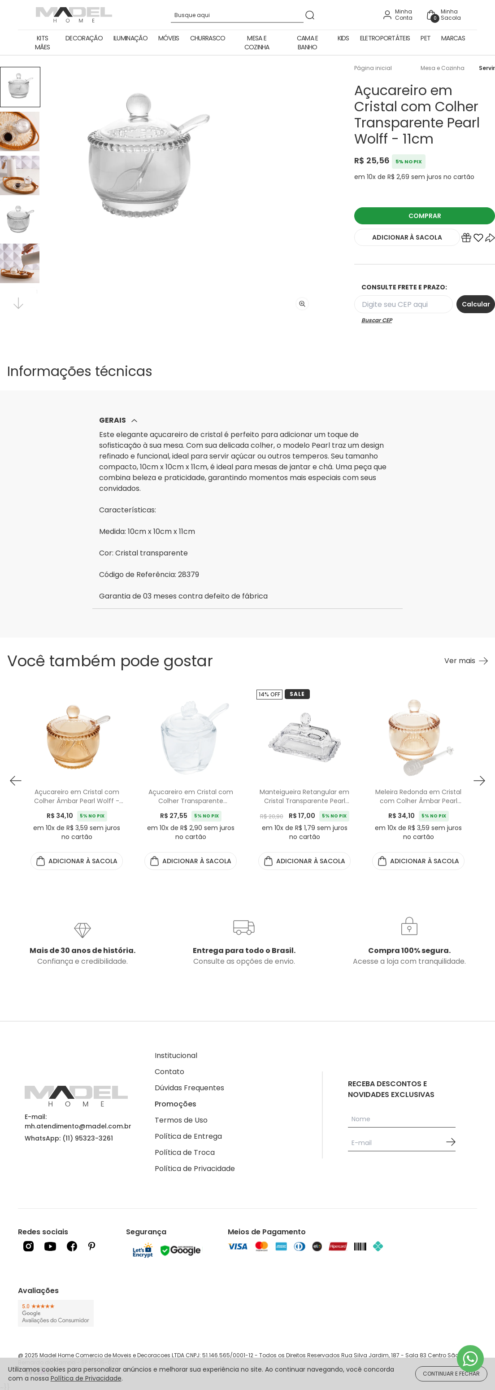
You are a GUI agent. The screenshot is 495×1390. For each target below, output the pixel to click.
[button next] (479, 780)
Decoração (84, 38)
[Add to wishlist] (478, 239)
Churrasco (208, 38)
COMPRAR (424, 215)
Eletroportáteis (385, 38)
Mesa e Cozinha (256, 43)
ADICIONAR (407, 237)
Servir (487, 68)
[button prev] (15, 780)
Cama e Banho (307, 43)
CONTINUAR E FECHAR (451, 1373)
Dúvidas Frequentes (189, 1088)
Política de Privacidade (195, 1168)
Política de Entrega (188, 1136)
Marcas (453, 38)
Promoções (175, 1104)
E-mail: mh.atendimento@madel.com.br (78, 1121)
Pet (425, 38)
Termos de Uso (181, 1120)
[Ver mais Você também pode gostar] (466, 661)
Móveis (168, 38)
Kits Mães (42, 43)
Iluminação (130, 38)
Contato (169, 1072)
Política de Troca (185, 1152)
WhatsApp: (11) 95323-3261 (69, 1138)
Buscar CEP (376, 320)
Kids (343, 38)
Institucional (176, 1055)
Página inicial (373, 68)
